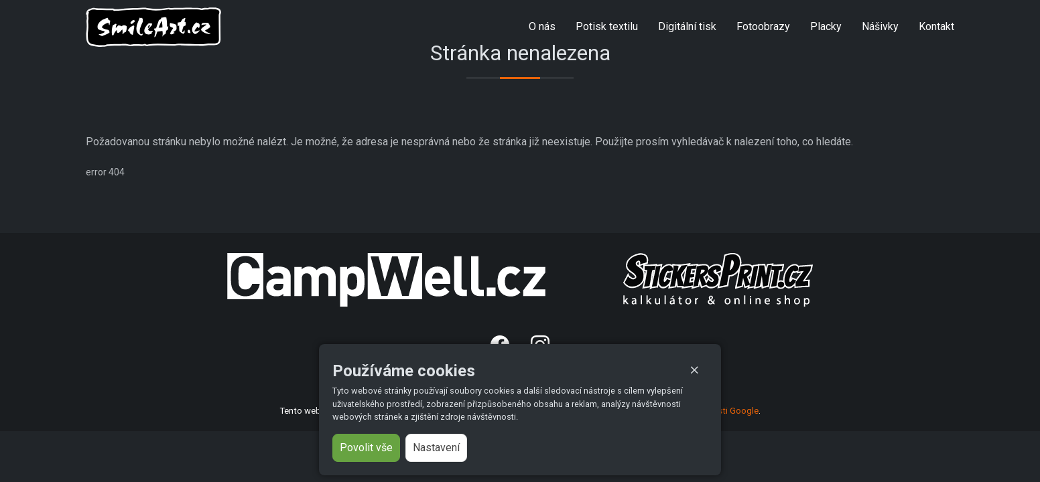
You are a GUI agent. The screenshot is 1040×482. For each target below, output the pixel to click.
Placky (826, 26)
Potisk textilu (607, 26)
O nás (542, 26)
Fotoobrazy (763, 26)
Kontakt (936, 26)
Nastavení (436, 447)
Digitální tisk (687, 26)
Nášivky (880, 26)
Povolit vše (366, 447)
